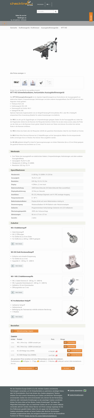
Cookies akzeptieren (77, 390)
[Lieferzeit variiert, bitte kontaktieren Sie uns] (56, 354)
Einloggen (40, 4)
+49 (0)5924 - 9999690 (18, 18)
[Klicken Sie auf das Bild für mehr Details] (17, 246)
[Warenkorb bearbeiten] (28, 370)
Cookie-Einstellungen (76, 395)
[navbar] (5, 23)
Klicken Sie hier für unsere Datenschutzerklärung (41, 416)
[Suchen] (56, 11)
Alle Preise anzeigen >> (18, 73)
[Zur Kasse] (68, 370)
